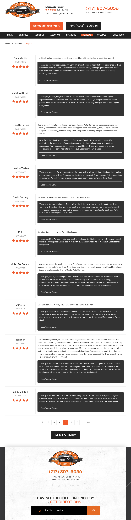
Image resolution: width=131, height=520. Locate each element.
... (82, 422)
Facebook (52, 485)
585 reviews (62, 10)
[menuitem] (9, 35)
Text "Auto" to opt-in (83, 25)
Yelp (65, 485)
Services (23, 35)
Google (58, 485)
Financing (71, 35)
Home (10, 35)
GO (93, 510)
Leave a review (65, 434)
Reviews (87, 35)
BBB (72, 486)
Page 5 (29, 44)
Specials (101, 35)
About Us (55, 35)
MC (79, 486)
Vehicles (39, 35)
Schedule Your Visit (46, 25)
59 (88, 422)
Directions (118, 35)
